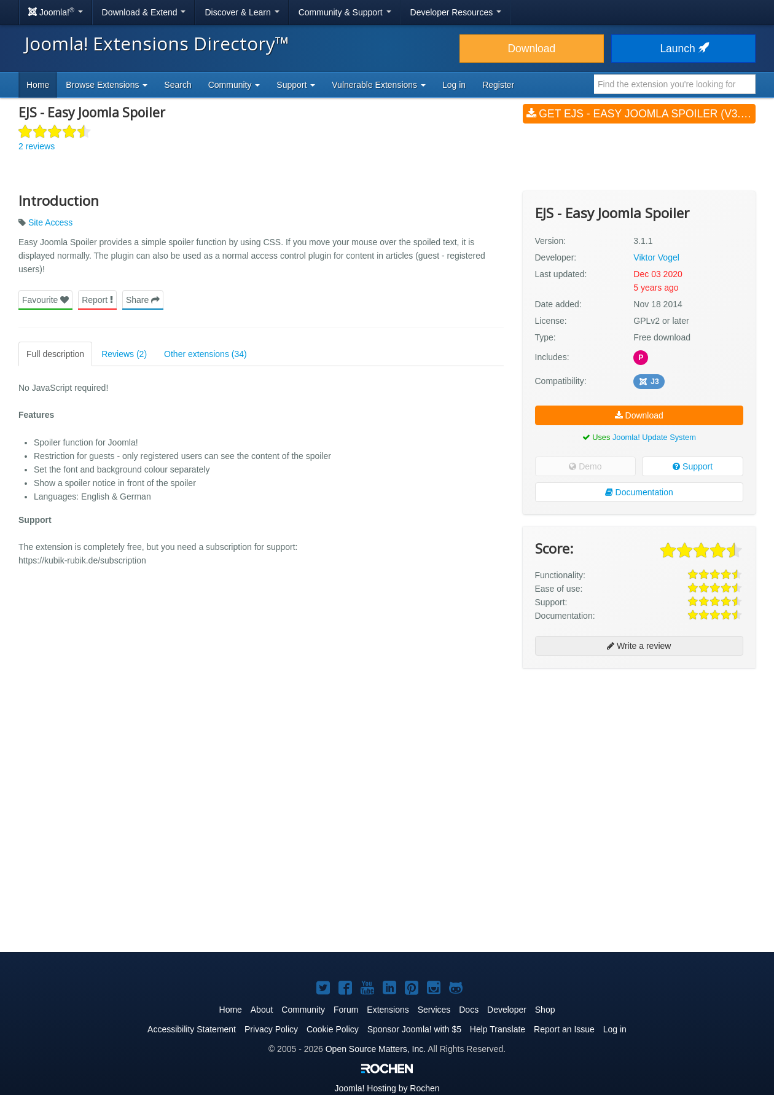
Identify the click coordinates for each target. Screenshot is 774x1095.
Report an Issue (564, 1029)
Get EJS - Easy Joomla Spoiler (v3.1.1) (641, 114)
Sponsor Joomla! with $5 (414, 1029)
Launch (683, 48)
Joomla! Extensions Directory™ (157, 43)
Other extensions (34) (205, 354)
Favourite (45, 300)
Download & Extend (144, 12)
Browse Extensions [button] (106, 85)
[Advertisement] (639, 757)
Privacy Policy (271, 1029)
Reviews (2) (124, 354)
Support (693, 466)
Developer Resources (456, 12)
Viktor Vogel (656, 257)
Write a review (639, 646)
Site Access (50, 222)
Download (531, 48)
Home (37, 85)
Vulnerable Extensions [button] (379, 85)
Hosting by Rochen (386, 1088)
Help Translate (497, 1029)
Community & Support (345, 12)
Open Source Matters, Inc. (376, 1049)
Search (177, 85)
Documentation (639, 492)
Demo (585, 466)
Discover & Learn (242, 12)
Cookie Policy (333, 1029)
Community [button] (234, 85)
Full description (55, 354)
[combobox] (675, 84)
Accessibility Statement (191, 1029)
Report (97, 300)
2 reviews (36, 146)
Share (143, 300)
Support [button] (295, 85)
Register (498, 85)
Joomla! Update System (654, 437)
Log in (454, 85)
